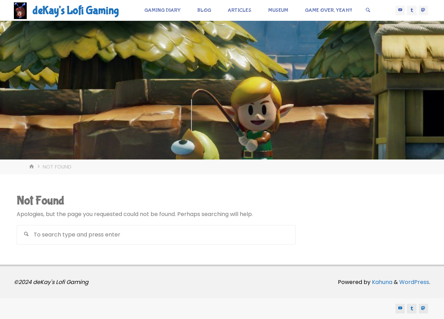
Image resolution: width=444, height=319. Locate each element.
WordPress (414, 282)
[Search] (368, 10)
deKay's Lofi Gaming (75, 11)
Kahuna (381, 282)
